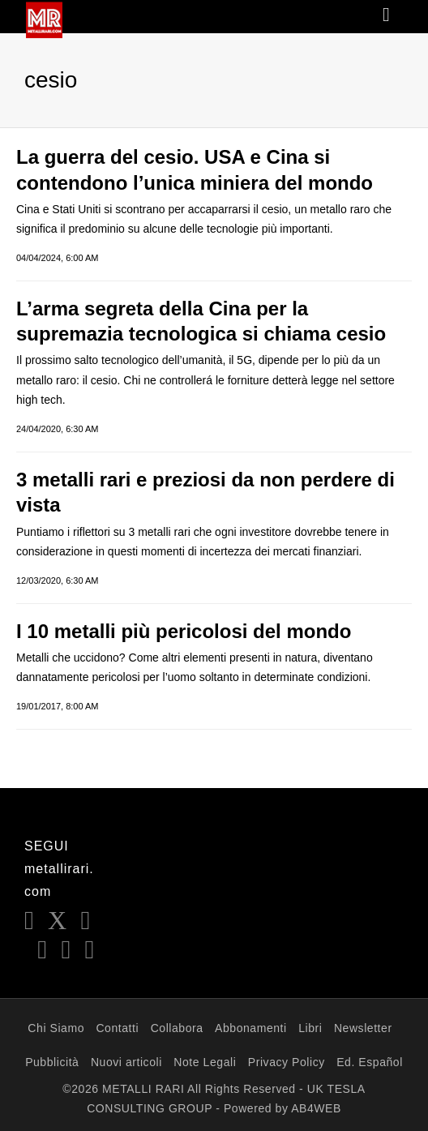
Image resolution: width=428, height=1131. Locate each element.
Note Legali (204, 1062)
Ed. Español (369, 1062)
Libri (310, 1028)
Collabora (177, 1028)
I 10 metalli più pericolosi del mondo (183, 631)
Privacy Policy (286, 1062)
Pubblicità (52, 1062)
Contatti (117, 1028)
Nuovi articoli (126, 1062)
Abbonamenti (251, 1028)
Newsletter (363, 1028)
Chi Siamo (56, 1028)
